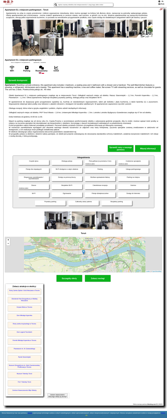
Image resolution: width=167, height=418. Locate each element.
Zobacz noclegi (98, 278)
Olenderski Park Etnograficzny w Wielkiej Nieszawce (24, 299)
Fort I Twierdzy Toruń (24, 382)
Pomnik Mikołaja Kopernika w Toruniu (24, 340)
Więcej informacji (148, 149)
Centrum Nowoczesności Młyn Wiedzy (24, 390)
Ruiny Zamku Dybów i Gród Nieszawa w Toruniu (24, 290)
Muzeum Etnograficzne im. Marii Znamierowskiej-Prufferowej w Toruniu (24, 366)
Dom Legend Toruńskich (24, 332)
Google (30, 413)
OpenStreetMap (156, 271)
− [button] (8, 243)
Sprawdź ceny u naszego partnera (120, 148)
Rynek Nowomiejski (24, 357)
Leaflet (148, 271)
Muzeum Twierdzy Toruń (24, 374)
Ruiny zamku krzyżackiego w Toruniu (24, 324)
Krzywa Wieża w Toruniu (24, 307)
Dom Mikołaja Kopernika (24, 315)
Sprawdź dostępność (17, 80)
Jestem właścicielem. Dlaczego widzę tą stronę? (57, 395)
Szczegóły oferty (69, 278)
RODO (163, 413)
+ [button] (8, 240)
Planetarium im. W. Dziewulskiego (24, 349)
